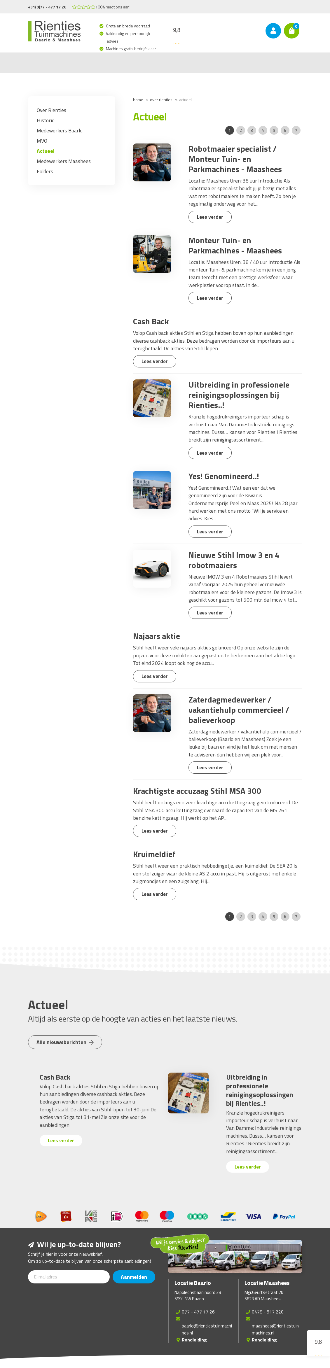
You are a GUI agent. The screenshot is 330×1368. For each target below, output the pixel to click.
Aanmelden (134, 1277)
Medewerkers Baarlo (60, 130)
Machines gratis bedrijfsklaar (131, 48)
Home (138, 100)
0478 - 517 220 (268, 1311)
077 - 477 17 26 (198, 1311)
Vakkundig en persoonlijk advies (128, 37)
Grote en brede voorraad (128, 26)
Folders (45, 171)
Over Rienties (161, 100)
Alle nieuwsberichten (65, 1042)
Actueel (185, 100)
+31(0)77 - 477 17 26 (47, 7)
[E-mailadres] (69, 1276)
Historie (46, 120)
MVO (42, 141)
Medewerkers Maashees (64, 161)
